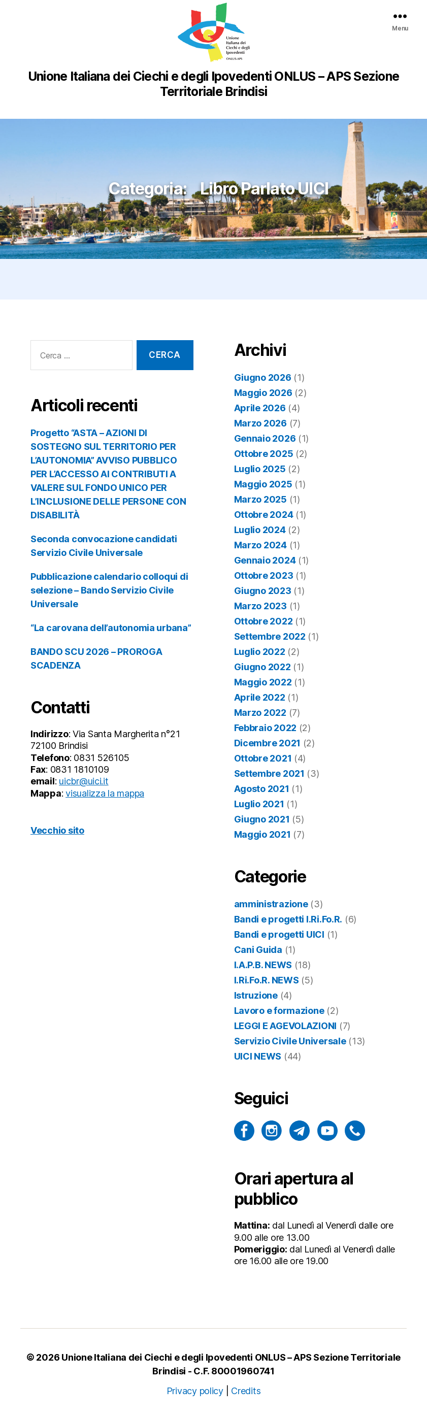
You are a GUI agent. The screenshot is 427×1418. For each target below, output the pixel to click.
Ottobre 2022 (263, 621)
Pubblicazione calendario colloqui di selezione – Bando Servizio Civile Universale (109, 590)
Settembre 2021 (269, 773)
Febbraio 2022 (265, 727)
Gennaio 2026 (265, 438)
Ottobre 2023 (263, 575)
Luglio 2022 (259, 651)
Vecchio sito (57, 830)
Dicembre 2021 (267, 743)
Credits (245, 1391)
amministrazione (271, 904)
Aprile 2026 (260, 408)
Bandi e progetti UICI (279, 934)
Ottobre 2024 (263, 514)
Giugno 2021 (262, 819)
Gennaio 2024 (265, 560)
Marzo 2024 (260, 545)
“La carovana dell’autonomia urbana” (110, 627)
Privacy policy (195, 1391)
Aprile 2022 (259, 697)
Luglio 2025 (260, 469)
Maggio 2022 (263, 682)
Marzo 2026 (260, 423)
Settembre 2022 (270, 636)
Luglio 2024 (260, 529)
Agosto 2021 (261, 788)
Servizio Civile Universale (290, 1041)
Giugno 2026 (262, 377)
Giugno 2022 (262, 667)
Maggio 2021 (262, 834)
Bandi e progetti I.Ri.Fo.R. (288, 919)
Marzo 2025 (260, 499)
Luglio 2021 (259, 804)
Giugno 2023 (262, 590)
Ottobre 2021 (263, 758)
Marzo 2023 (260, 606)
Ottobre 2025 (263, 453)
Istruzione (256, 995)
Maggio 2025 (263, 484)
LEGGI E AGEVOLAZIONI (285, 1025)
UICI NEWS (258, 1056)
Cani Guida (258, 949)
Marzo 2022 (260, 712)
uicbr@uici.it (84, 781)
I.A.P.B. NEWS (263, 965)
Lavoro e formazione (279, 1010)
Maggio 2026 (263, 392)
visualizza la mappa (104, 793)
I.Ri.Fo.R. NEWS (266, 980)
